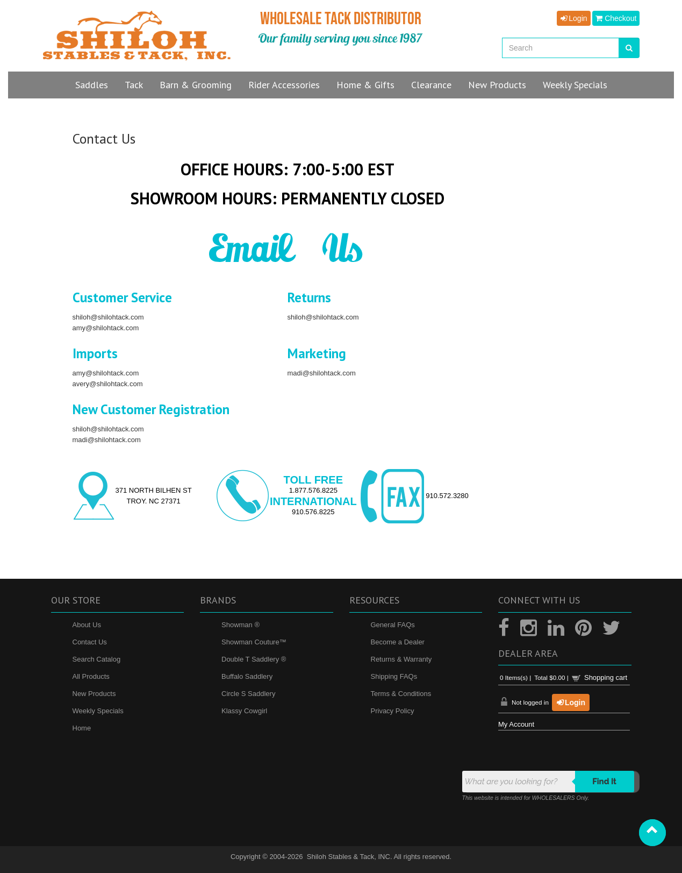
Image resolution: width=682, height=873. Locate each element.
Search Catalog (97, 659)
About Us (87, 625)
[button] (652, 832)
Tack (134, 85)
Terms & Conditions (401, 694)
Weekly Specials (98, 711)
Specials (575, 85)
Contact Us (90, 642)
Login (573, 18)
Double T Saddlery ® (253, 659)
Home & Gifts (365, 85)
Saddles (91, 85)
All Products (91, 676)
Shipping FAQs (394, 676)
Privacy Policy (392, 711)
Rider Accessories (284, 85)
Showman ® (240, 625)
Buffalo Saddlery (246, 676)
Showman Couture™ (253, 642)
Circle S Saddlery (248, 694)
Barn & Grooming (196, 85)
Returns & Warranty (401, 659)
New (497, 85)
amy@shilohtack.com (106, 328)
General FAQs (393, 625)
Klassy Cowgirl (244, 711)
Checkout (615, 18)
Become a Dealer (398, 642)
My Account (516, 724)
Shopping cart (605, 677)
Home (82, 728)
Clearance (431, 85)
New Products (94, 694)
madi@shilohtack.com (322, 373)
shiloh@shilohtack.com (108, 317)
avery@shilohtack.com (108, 384)
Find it (604, 781)
